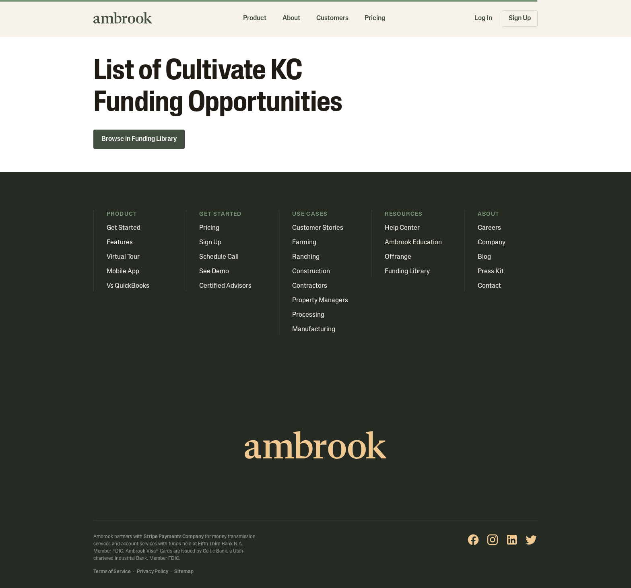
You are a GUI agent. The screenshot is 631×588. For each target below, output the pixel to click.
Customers (332, 18)
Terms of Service (112, 571)
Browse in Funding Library (139, 139)
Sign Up (520, 18)
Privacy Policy (152, 571)
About (291, 18)
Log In (483, 18)
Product (254, 18)
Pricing (375, 18)
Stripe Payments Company (174, 536)
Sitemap (184, 571)
